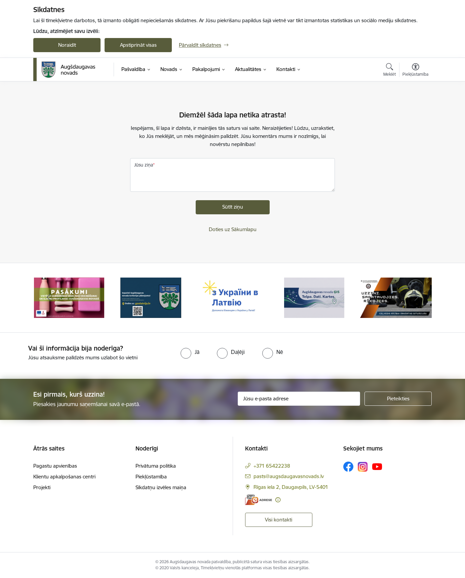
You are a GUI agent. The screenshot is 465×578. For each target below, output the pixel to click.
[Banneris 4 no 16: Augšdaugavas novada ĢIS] (314, 297)
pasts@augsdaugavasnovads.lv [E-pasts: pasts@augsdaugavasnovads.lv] (289, 476)
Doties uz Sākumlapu (233, 229)
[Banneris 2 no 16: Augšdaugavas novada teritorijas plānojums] (150, 297)
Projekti (41, 487)
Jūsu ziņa (143, 165)
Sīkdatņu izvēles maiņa (160, 487)
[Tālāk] (416, 298)
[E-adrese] (258, 499)
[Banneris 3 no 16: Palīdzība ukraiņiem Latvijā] (232, 297)
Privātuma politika (155, 466)
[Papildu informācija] (277, 499)
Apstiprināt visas (138, 45)
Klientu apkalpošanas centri (64, 476)
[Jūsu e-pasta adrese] (299, 399)
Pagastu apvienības (55, 466)
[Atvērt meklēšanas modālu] (389, 71)
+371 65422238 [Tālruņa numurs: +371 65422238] (272, 466)
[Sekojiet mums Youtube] (377, 466)
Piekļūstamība (151, 476)
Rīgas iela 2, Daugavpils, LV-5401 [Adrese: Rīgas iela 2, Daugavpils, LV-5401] (291, 487)
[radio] (190, 352)
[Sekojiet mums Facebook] (348, 467)
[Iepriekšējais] (48, 298)
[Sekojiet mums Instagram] (363, 467)
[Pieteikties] (398, 399)
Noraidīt (67, 45)
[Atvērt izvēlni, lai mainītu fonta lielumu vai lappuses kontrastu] (415, 71)
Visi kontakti (278, 519)
